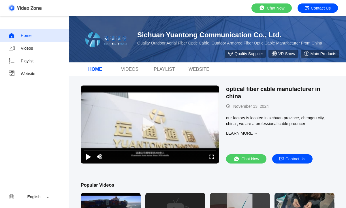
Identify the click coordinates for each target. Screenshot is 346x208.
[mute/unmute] (100, 156)
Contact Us (318, 8)
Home (19, 35)
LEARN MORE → (242, 133)
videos (129, 69)
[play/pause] (88, 156)
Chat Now (271, 8)
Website (21, 73)
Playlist (20, 60)
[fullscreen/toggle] (211, 156)
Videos (20, 48)
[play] (150, 124)
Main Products (320, 54)
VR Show (283, 54)
